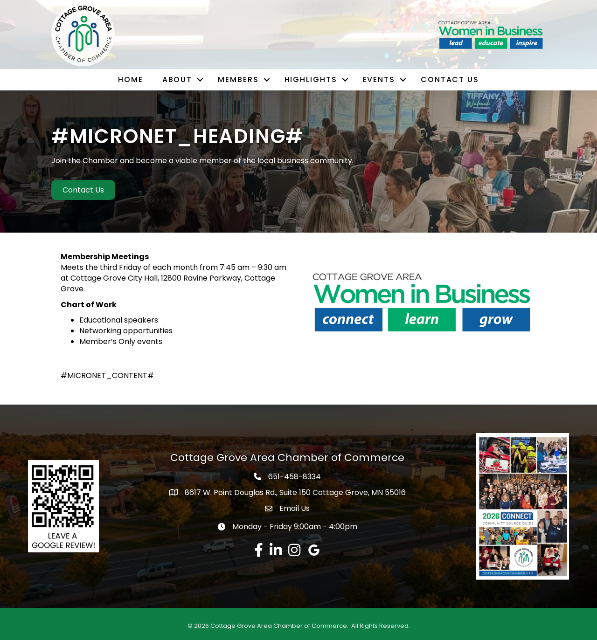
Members (238, 79)
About (177, 79)
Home (130, 79)
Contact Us (450, 79)
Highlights (311, 79)
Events (379, 79)
